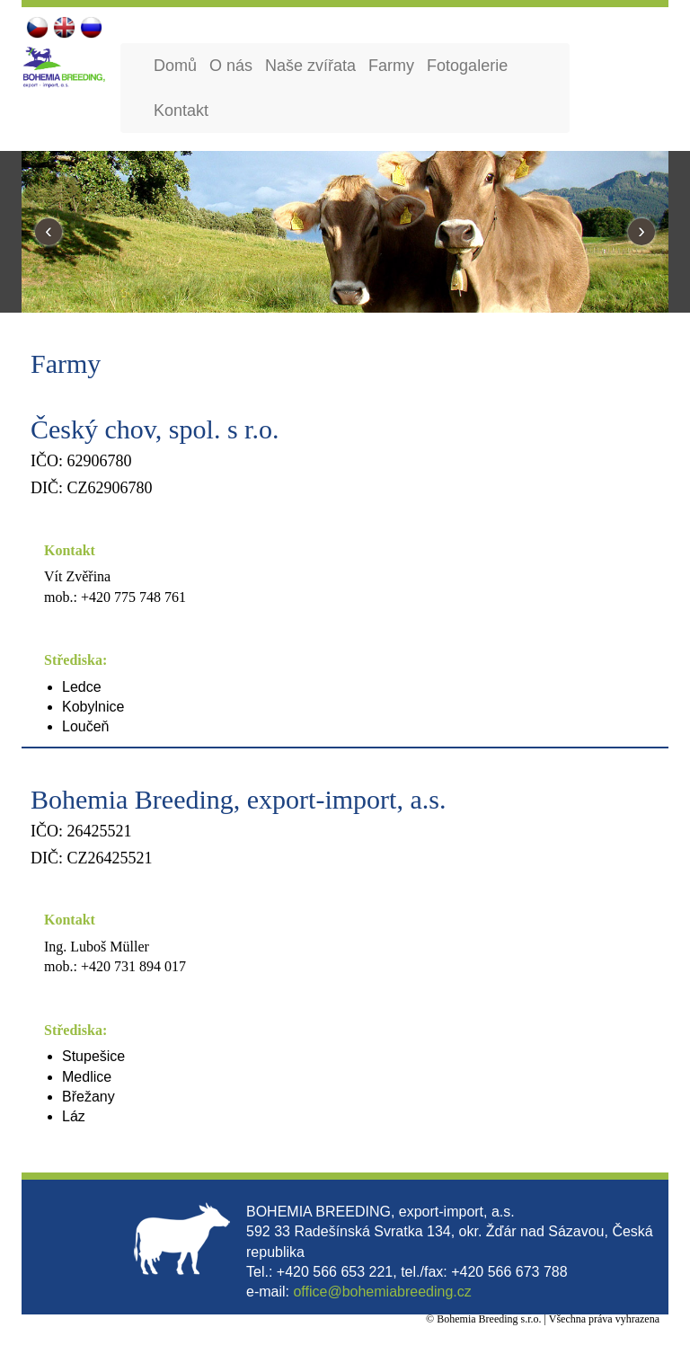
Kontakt (181, 110)
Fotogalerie (467, 66)
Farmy (391, 66)
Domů (175, 66)
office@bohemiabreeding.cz (382, 1291)
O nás (230, 66)
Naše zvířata (310, 66)
